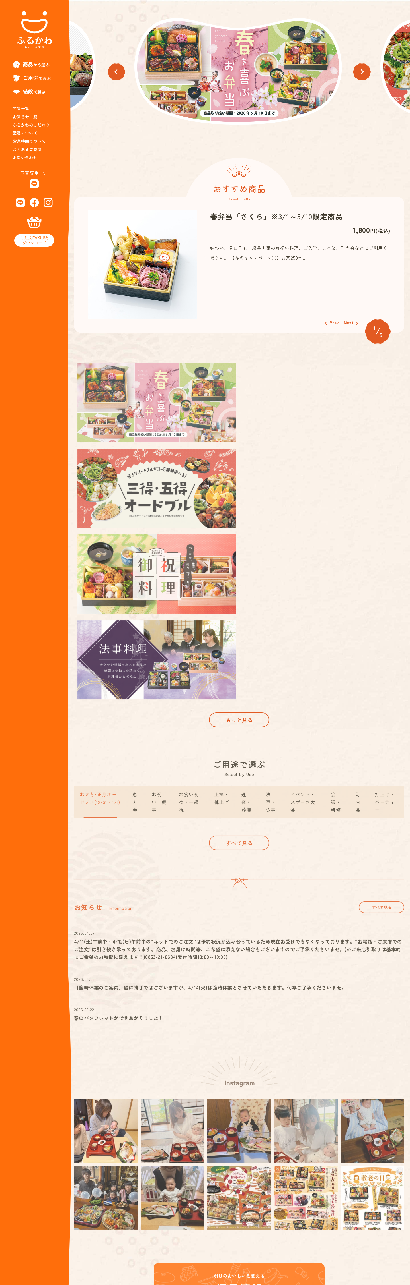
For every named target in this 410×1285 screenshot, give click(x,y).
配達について (25, 133)
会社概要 (294, 1256)
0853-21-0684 (130, 1268)
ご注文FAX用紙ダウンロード (34, 240)
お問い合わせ (25, 157)
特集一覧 (21, 108)
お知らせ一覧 (25, 116)
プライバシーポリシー (385, 1256)
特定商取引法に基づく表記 (334, 1256)
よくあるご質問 (27, 149)
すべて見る (239, 684)
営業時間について (29, 141)
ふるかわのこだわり (31, 125)
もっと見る (239, 548)
